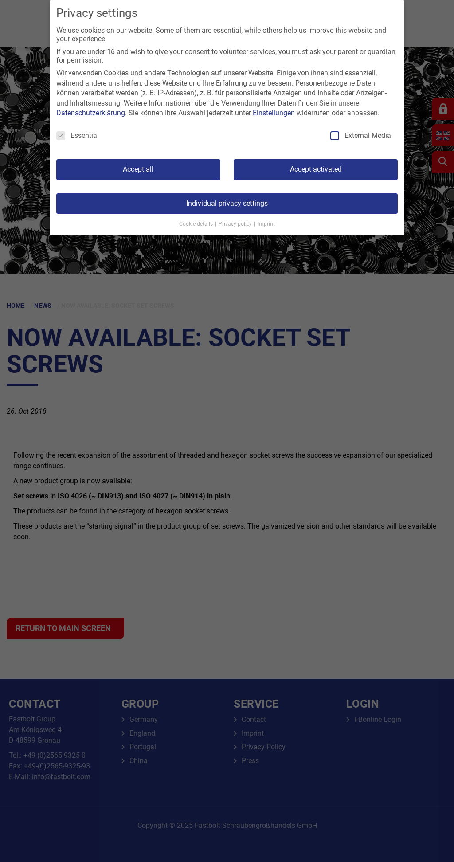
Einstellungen (274, 113)
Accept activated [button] (316, 169)
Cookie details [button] (196, 224)
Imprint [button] (266, 224)
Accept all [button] (138, 169)
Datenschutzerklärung (90, 113)
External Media (360, 135)
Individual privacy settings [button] (227, 203)
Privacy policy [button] (236, 224)
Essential (77, 135)
